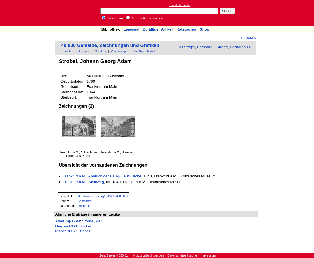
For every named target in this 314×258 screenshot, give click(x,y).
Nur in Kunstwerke (144, 18)
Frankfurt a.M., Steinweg (83, 182)
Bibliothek (113, 18)
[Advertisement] (287, 13)
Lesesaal (131, 29)
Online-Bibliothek (27, 13)
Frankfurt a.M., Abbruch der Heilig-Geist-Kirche (102, 176)
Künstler (67, 51)
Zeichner (83, 205)
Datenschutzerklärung (182, 255)
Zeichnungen (119, 51)
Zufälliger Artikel (158, 29)
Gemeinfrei (84, 201)
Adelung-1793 (67, 221)
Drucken (248, 38)
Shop (204, 29)
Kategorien (186, 29)
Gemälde (84, 51)
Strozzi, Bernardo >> (234, 47)
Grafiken (100, 51)
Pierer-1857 (65, 231)
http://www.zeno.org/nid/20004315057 (102, 196)
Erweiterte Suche (179, 5)
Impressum (208, 255)
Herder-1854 (66, 226)
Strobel (85, 226)
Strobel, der (92, 221)
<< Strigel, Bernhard (195, 47)
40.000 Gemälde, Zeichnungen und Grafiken (110, 45)
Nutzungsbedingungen (148, 255)
